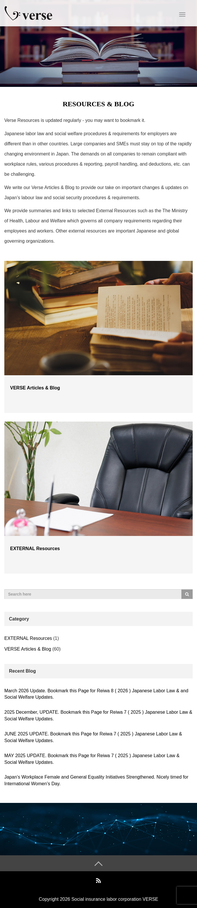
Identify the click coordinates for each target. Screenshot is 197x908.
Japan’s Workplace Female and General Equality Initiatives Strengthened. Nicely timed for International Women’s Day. (96, 780)
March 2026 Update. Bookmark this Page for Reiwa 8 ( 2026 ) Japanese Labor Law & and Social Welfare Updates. (96, 694)
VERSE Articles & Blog (35, 387)
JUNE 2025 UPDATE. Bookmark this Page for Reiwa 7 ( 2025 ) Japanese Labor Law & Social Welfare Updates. (93, 737)
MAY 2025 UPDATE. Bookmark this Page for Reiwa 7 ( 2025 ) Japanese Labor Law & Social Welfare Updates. (92, 759)
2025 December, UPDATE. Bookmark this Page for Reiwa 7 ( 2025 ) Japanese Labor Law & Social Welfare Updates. (98, 715)
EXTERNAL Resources (35, 548)
